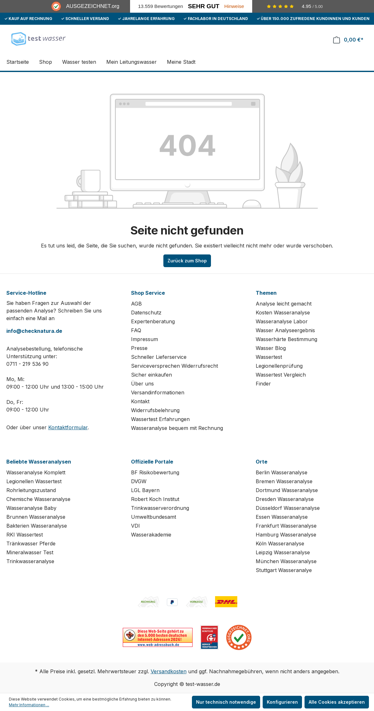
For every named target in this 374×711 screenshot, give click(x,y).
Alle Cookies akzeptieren (337, 702)
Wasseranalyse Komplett (35, 472)
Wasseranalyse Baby (31, 508)
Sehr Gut (203, 6)
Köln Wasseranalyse (280, 543)
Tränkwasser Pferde (31, 543)
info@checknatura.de (34, 331)
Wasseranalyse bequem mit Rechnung (177, 428)
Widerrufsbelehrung (155, 410)
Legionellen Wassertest (34, 481)
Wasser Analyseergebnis (285, 330)
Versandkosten (169, 671)
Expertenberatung (153, 321)
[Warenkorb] (348, 39)
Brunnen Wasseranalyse (35, 517)
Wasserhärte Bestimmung (286, 339)
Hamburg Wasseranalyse (286, 534)
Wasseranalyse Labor (282, 321)
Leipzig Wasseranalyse (283, 552)
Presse (139, 348)
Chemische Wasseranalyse (38, 499)
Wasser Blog (271, 348)
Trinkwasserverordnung (160, 508)
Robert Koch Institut (155, 499)
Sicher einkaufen (151, 375)
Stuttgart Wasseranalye (284, 570)
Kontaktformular (68, 427)
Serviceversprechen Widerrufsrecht (174, 366)
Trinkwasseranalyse (30, 561)
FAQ (136, 330)
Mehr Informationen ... (29, 704)
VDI (135, 526)
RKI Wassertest (24, 534)
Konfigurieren (282, 702)
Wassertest (269, 357)
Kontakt (140, 401)
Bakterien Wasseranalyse (36, 526)
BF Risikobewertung (155, 472)
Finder (263, 383)
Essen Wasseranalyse (282, 517)
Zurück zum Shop (187, 260)
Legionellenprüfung (279, 366)
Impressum (144, 339)
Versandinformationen (157, 392)
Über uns (142, 383)
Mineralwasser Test (29, 552)
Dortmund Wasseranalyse (287, 490)
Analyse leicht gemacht (284, 303)
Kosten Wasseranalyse (283, 312)
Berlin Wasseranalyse (281, 472)
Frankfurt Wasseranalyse (286, 526)
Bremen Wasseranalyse (284, 481)
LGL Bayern (145, 490)
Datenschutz (146, 312)
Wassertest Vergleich (281, 375)
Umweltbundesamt (153, 517)
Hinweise (234, 6)
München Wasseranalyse (286, 561)
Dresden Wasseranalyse (285, 499)
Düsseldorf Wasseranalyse (288, 508)
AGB (136, 303)
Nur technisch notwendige (226, 702)
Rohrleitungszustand (31, 490)
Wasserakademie (151, 534)
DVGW (139, 481)
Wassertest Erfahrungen (160, 419)
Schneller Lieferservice (159, 357)
